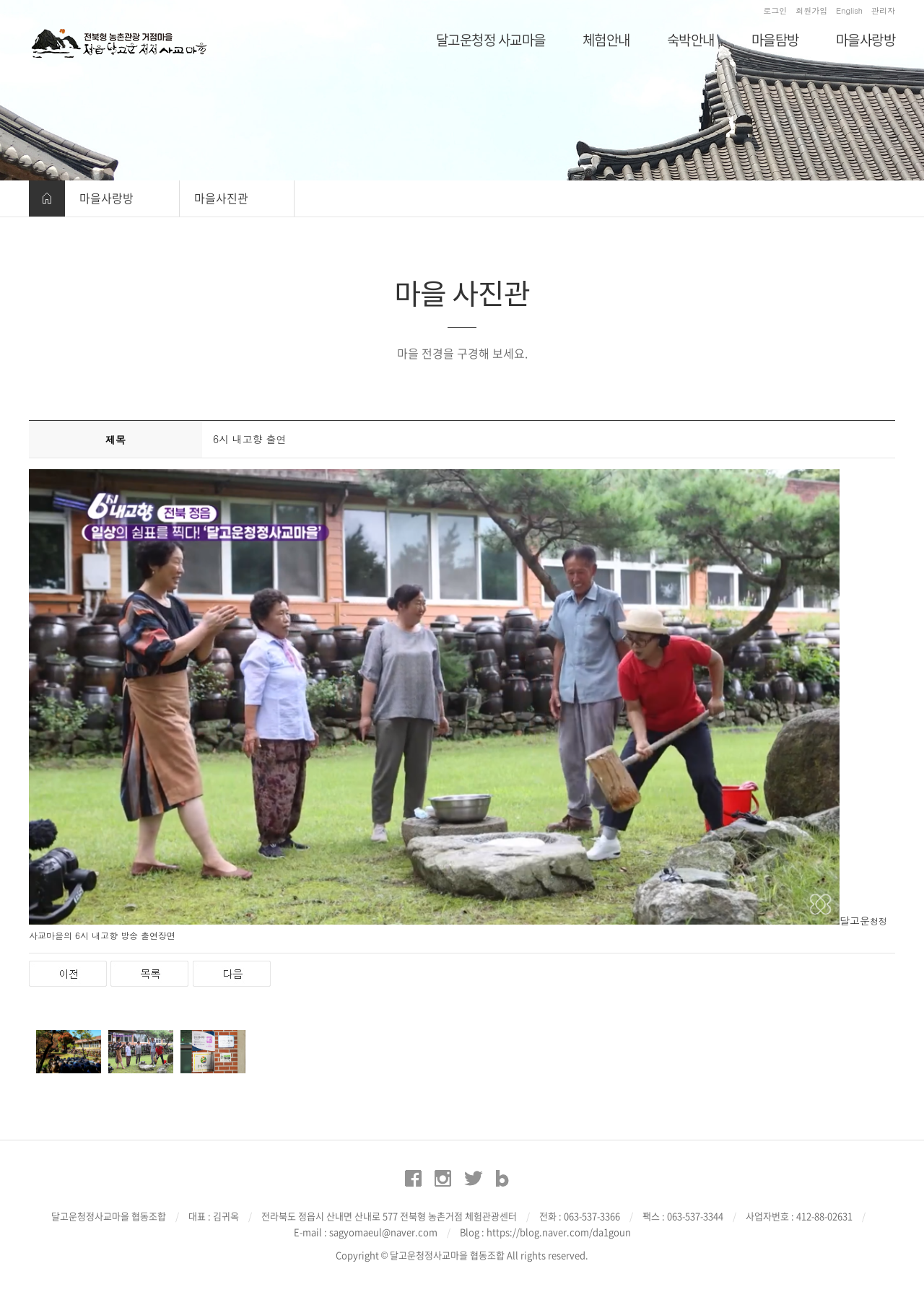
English (849, 10)
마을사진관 (221, 197)
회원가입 (811, 10)
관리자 (883, 10)
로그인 (775, 10)
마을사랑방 (106, 197)
